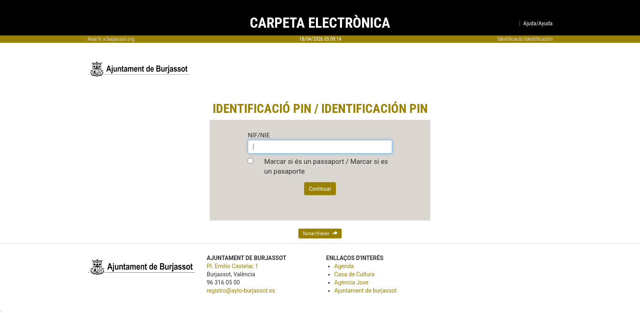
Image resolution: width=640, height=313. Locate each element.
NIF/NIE (259, 135)
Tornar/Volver (320, 233)
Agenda (344, 266)
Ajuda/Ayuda (538, 23)
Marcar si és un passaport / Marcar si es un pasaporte (326, 166)
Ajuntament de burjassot (365, 290)
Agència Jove (351, 282)
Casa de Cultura (354, 274)
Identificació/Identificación (525, 39)
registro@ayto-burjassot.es (241, 290)
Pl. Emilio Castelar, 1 (232, 266)
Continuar (320, 188)
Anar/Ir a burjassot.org (110, 39)
